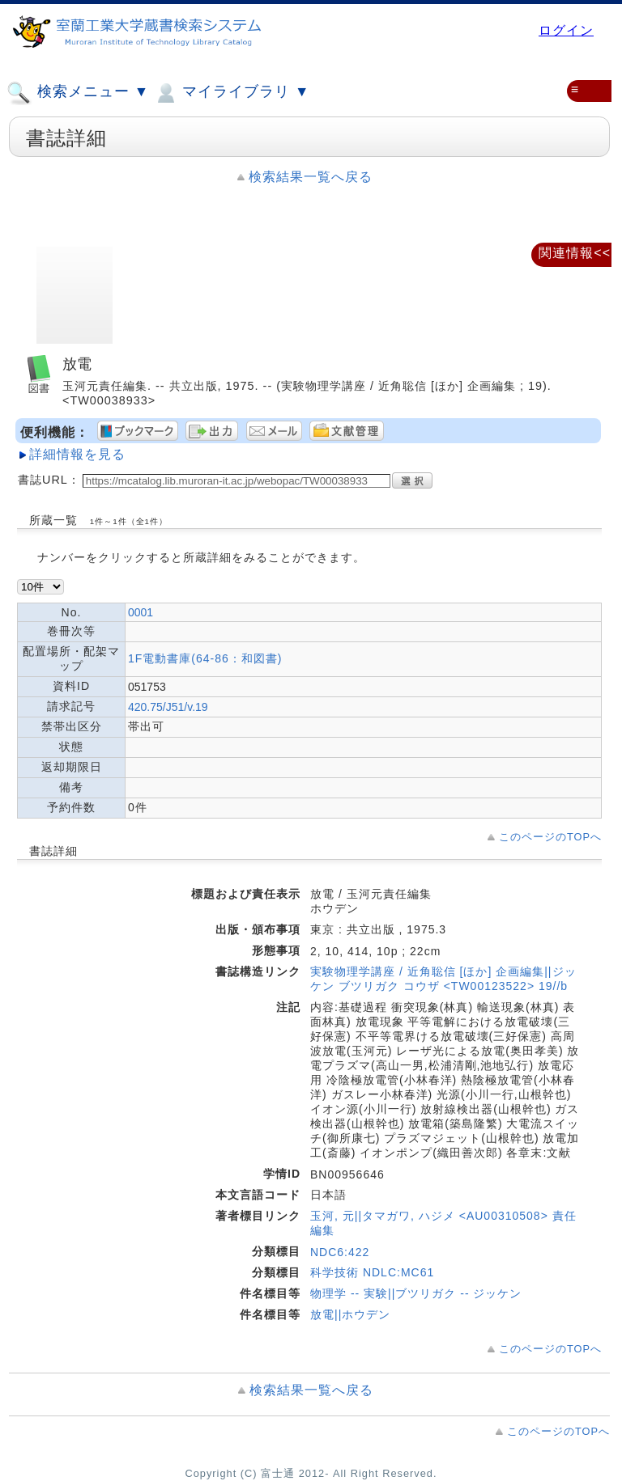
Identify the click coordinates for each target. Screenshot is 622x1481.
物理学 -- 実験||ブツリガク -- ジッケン (416, 1293)
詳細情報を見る (77, 454)
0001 (140, 612)
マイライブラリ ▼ (231, 93)
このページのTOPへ (550, 837)
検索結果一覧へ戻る (311, 177)
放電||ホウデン (350, 1314)
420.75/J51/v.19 (168, 706)
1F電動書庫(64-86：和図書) (205, 658)
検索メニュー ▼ (77, 93)
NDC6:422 (339, 1252)
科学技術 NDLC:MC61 (372, 1272)
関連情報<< (575, 253)
